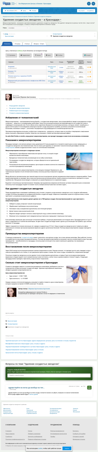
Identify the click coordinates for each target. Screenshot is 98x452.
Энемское (75, 408)
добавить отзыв (61, 72)
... (8, 318)
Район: (5, 28)
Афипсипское (6, 408)
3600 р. (70, 81)
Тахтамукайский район (55, 408)
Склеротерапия (57, 34)
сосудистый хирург (27, 237)
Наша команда (10, 433)
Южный (75, 410)
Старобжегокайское (31, 413)
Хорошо (67, 448)
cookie (40, 448)
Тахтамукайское (54, 410)
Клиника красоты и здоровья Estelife (20, 76)
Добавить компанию (34, 433)
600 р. (81, 72)
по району (90, 11)
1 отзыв (61, 67)
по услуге (82, 11)
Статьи (30, 431)
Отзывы (33, 10)
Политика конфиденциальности (15, 439)
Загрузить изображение (35, 436)
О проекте (9, 431)
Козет (27, 408)
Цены (23, 10)
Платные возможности (57, 431)
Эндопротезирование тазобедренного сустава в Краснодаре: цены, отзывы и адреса (33, 347)
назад (9, 34)
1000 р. (81, 77)
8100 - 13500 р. (81, 81)
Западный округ (7, 412)
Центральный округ (52, 76)
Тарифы (52, 436)
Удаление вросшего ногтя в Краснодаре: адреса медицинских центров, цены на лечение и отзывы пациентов (41, 341)
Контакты (76, 431)
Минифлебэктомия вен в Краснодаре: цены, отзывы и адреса (25, 344)
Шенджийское (53, 413)
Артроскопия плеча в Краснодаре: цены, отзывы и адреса (24, 353)
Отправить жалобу (78, 436)
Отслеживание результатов (58, 433)
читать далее (33, 394)
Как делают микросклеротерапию (19, 108)
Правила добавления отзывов (37, 439)
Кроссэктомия (9, 36)
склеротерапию (10, 147)
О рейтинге (9, 436)
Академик (11, 66)
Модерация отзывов (79, 439)
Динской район (7, 410)
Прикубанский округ (52, 67)
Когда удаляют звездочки (17, 105)
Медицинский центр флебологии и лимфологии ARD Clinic (26, 81)
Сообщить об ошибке (79, 433)
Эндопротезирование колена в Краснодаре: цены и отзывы (25, 350)
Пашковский (29, 410)
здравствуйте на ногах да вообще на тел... (26, 388)
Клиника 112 (12, 71)
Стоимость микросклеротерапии (19, 113)
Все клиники (11, 10)
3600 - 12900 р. (81, 67)
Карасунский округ (8, 413)
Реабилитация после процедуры (19, 110)
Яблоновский (76, 412)
